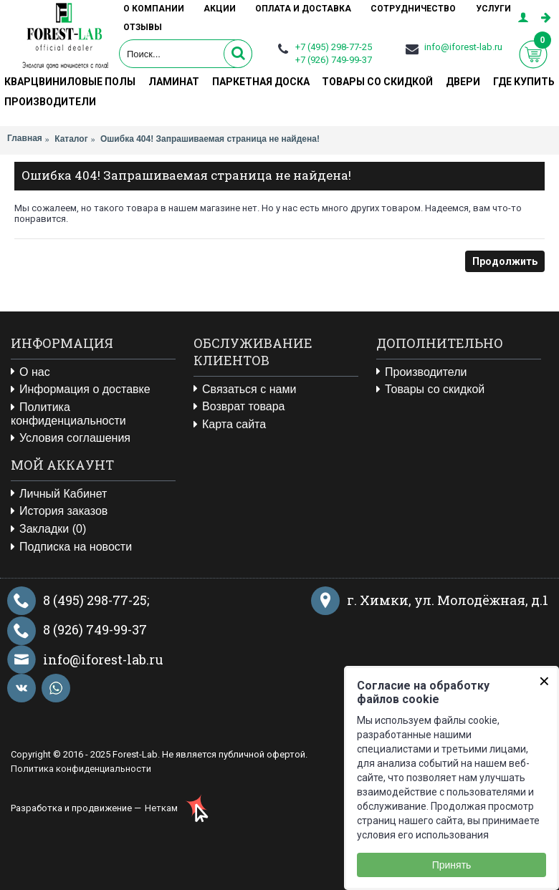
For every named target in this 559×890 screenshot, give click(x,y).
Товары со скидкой (377, 81)
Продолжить (505, 261)
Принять (452, 865)
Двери (463, 81)
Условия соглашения (70, 438)
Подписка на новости (71, 547)
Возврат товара (239, 406)
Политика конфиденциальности (68, 414)
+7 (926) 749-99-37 (333, 59)
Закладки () (48, 529)
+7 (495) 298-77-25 (333, 47)
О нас (30, 372)
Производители (50, 101)
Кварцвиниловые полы (69, 81)
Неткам (161, 808)
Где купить (524, 81)
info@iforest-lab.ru (463, 47)
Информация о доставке (80, 389)
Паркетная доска (261, 81)
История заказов (59, 511)
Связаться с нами (245, 389)
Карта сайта (230, 424)
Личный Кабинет (59, 494)
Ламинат (173, 81)
